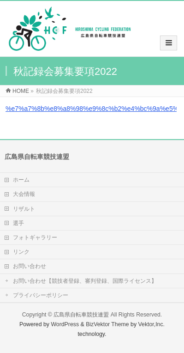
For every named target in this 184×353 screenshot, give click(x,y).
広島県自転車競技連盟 (81, 314)
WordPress (65, 324)
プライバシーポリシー (40, 295)
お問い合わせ (29, 266)
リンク (21, 252)
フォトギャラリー (35, 237)
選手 (18, 223)
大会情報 (24, 194)
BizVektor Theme (107, 324)
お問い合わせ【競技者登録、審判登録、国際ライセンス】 (85, 281)
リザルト (24, 209)
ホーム (21, 179)
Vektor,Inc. (151, 324)
